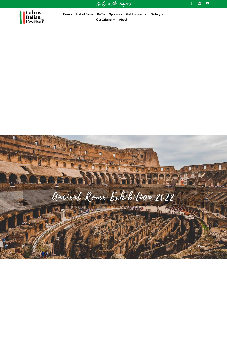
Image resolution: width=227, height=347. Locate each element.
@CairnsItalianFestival (181, 290)
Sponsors (115, 14)
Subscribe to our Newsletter (174, 321)
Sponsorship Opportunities (113, 303)
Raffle (101, 14)
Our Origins (104, 19)
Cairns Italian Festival (182, 279)
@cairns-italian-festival (183, 307)
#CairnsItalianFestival (170, 297)
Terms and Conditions (138, 342)
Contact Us (113, 311)
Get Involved (134, 14)
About (123, 19)
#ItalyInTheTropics (198, 297)
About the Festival (113, 280)
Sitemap (113, 319)
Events (67, 14)
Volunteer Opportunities (113, 295)
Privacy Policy (165, 342)
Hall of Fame (84, 14)
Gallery (155, 14)
